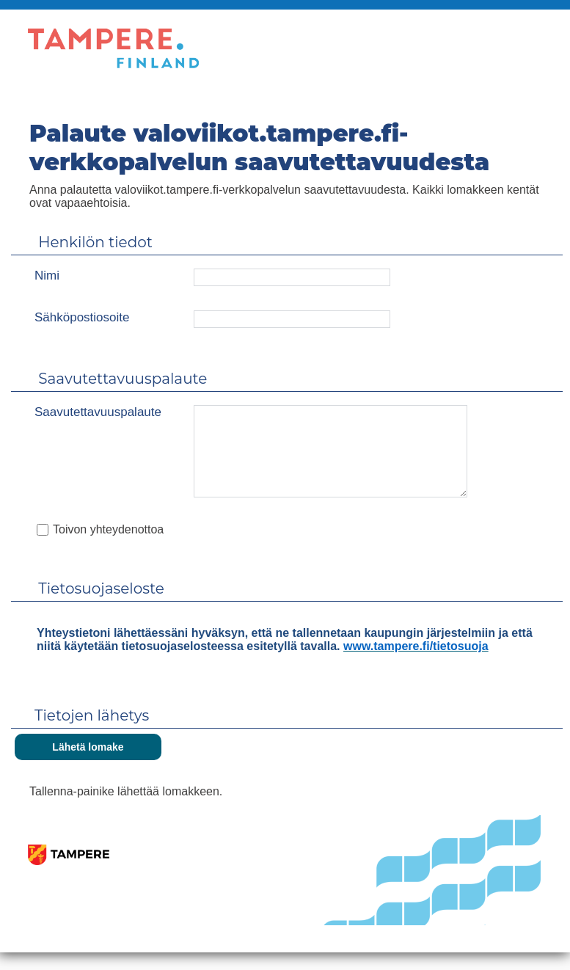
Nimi (46, 275)
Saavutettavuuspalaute (97, 412)
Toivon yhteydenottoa (108, 547)
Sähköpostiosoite (81, 317)
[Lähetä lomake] (88, 764)
